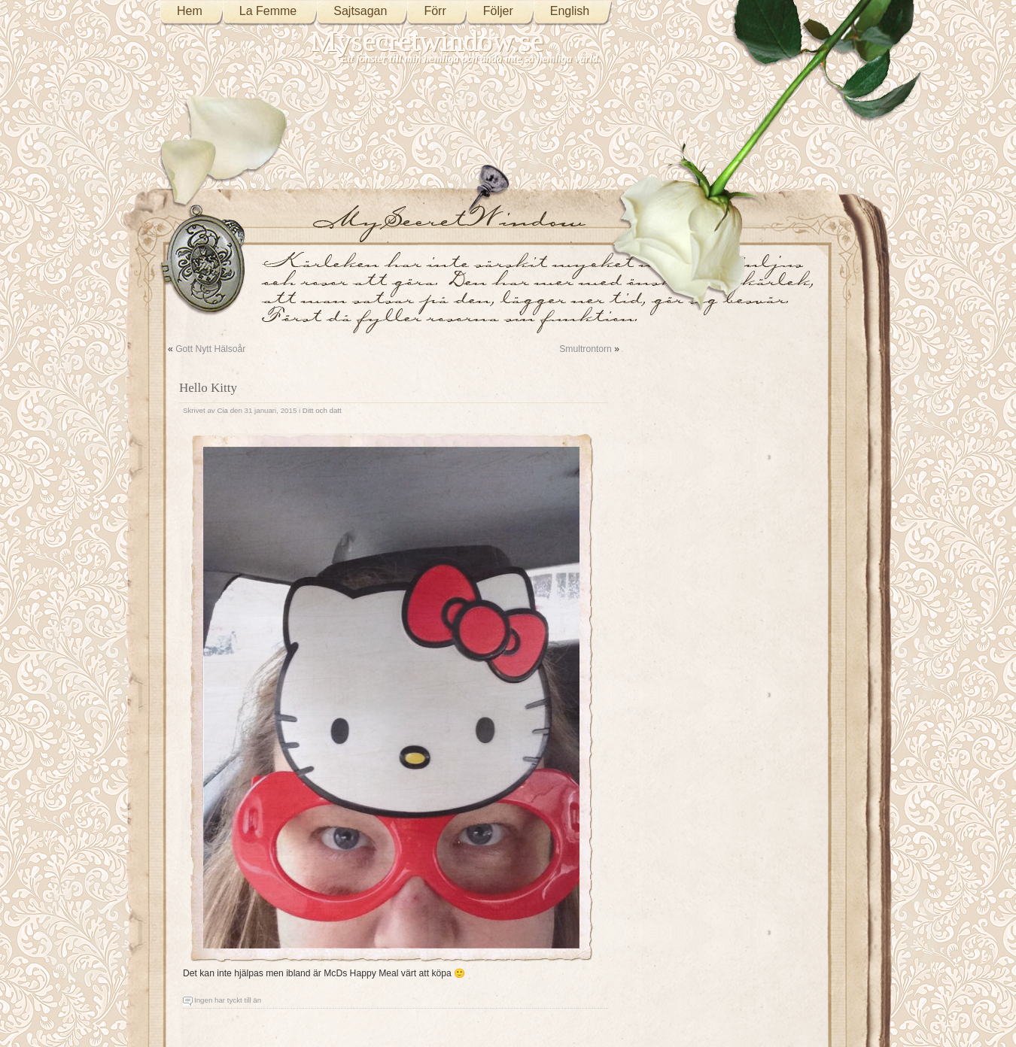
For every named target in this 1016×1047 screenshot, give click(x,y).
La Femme (268, 11)
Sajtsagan (360, 11)
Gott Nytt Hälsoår (210, 349)
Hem (189, 11)
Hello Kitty (208, 388)
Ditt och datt (322, 410)
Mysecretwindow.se (427, 41)
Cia (222, 410)
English (569, 11)
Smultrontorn (585, 349)
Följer (498, 11)
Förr (435, 11)
